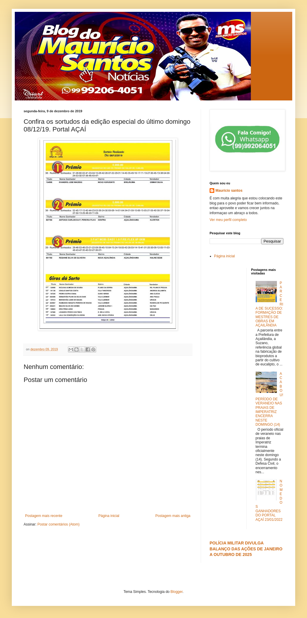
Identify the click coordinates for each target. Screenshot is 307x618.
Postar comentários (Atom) (58, 524)
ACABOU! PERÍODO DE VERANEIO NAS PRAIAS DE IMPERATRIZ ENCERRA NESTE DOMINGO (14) (269, 399)
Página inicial (108, 516)
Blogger (177, 592)
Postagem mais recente (43, 516)
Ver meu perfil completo (228, 220)
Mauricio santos (228, 190)
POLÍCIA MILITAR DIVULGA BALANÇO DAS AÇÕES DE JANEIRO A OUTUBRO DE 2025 (246, 549)
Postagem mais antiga (172, 516)
